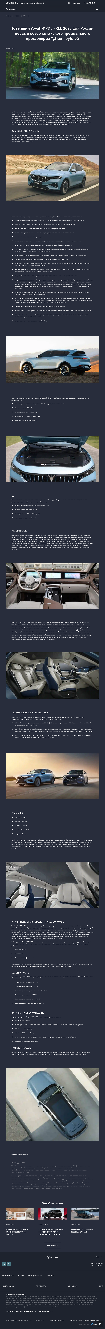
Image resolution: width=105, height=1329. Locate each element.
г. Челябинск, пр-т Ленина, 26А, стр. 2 (31, 3)
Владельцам (72, 1286)
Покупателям (41, 1286)
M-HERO (21, 1276)
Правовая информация (57, 1320)
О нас (101, 1286)
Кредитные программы (25, 1311)
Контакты (50, 1276)
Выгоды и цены (45, 1311)
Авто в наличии (8, 1276)
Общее (8, 1311)
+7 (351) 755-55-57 (97, 1265)
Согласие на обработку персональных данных (84, 1320)
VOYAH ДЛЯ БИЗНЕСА (35, 1276)
